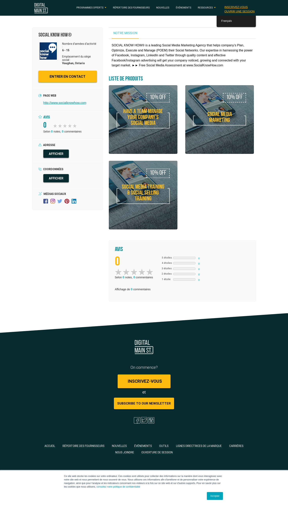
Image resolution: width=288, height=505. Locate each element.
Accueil (50, 446)
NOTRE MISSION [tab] (125, 33)
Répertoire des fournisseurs (131, 7)
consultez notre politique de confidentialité (118, 486)
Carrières (236, 446)
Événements (183, 7)
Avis (46, 117)
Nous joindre (124, 452)
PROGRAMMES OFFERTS (89, 7)
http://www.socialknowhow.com (64, 102)
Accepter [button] (214, 496)
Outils (164, 446)
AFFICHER (56, 154)
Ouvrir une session (239, 11)
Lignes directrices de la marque (199, 446)
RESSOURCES (205, 7)
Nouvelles (162, 7)
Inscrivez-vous (235, 6)
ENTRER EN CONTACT (67, 76)
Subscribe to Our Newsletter (144, 403)
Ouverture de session (157, 452)
